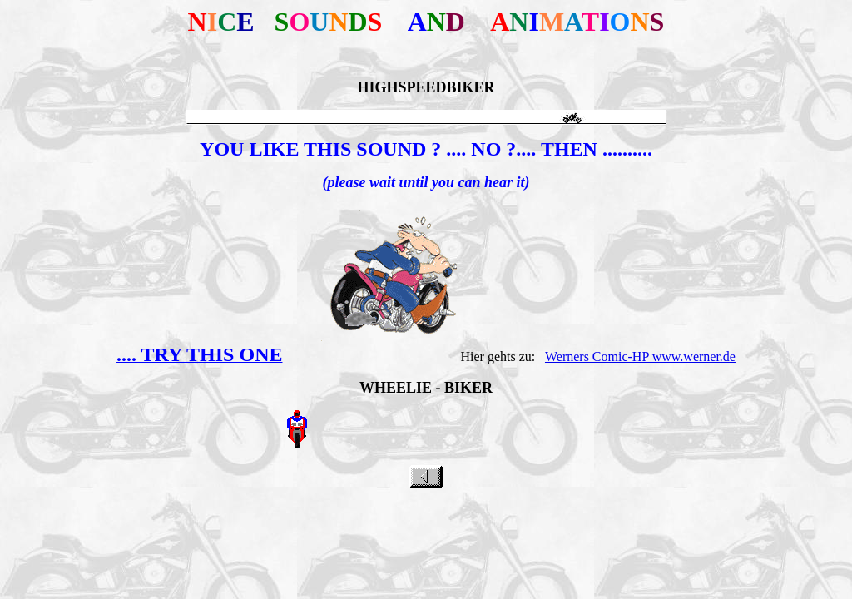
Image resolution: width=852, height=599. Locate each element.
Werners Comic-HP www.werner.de (640, 356)
